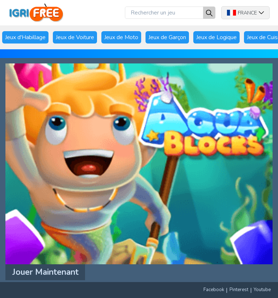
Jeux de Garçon (167, 37)
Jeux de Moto (121, 37)
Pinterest (238, 289)
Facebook (213, 289)
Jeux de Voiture (75, 37)
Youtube (262, 289)
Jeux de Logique (216, 37)
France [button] (245, 12)
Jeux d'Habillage (25, 37)
